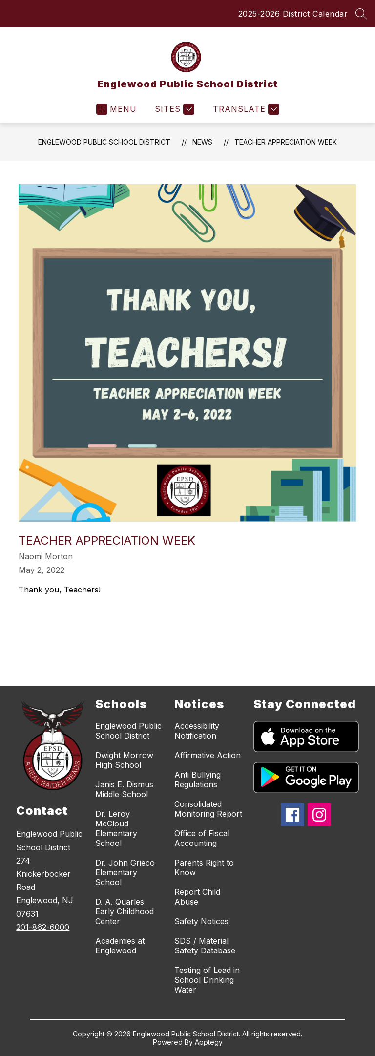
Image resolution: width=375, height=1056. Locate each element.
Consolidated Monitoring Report (208, 809)
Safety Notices (201, 921)
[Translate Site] (244, 109)
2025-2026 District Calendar (293, 14)
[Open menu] (116, 109)
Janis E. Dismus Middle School (124, 789)
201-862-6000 (42, 927)
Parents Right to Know (204, 867)
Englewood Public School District (104, 142)
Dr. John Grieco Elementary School (125, 872)
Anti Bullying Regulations (197, 779)
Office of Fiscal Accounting (201, 838)
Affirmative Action (207, 755)
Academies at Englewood (120, 945)
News (202, 142)
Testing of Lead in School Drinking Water (207, 979)
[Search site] (361, 14)
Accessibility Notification (196, 730)
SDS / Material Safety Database (204, 945)
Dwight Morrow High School (124, 760)
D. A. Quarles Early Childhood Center (124, 911)
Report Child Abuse (197, 897)
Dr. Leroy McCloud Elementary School (116, 828)
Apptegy (209, 1042)
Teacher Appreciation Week (285, 142)
